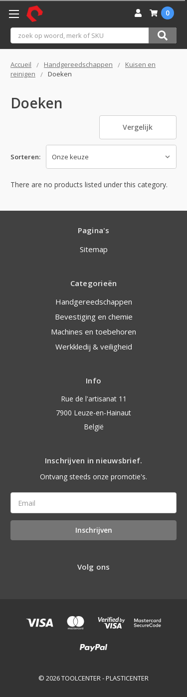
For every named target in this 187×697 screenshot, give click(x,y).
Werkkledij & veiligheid (93, 346)
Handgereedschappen (93, 302)
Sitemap (94, 249)
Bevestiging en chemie (94, 317)
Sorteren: (25, 156)
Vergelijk (138, 127)
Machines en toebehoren (93, 332)
